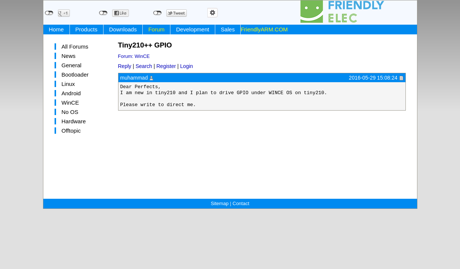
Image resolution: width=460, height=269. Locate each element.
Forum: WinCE (134, 56)
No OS (70, 112)
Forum (156, 29)
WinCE (70, 102)
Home (56, 29)
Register (166, 66)
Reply (125, 66)
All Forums (75, 46)
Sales (228, 29)
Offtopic (71, 130)
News (69, 56)
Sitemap (220, 203)
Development (192, 29)
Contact (240, 203)
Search (144, 66)
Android (71, 93)
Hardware (74, 121)
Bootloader (75, 74)
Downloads (123, 29)
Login (186, 66)
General (71, 65)
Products (86, 29)
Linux (68, 84)
